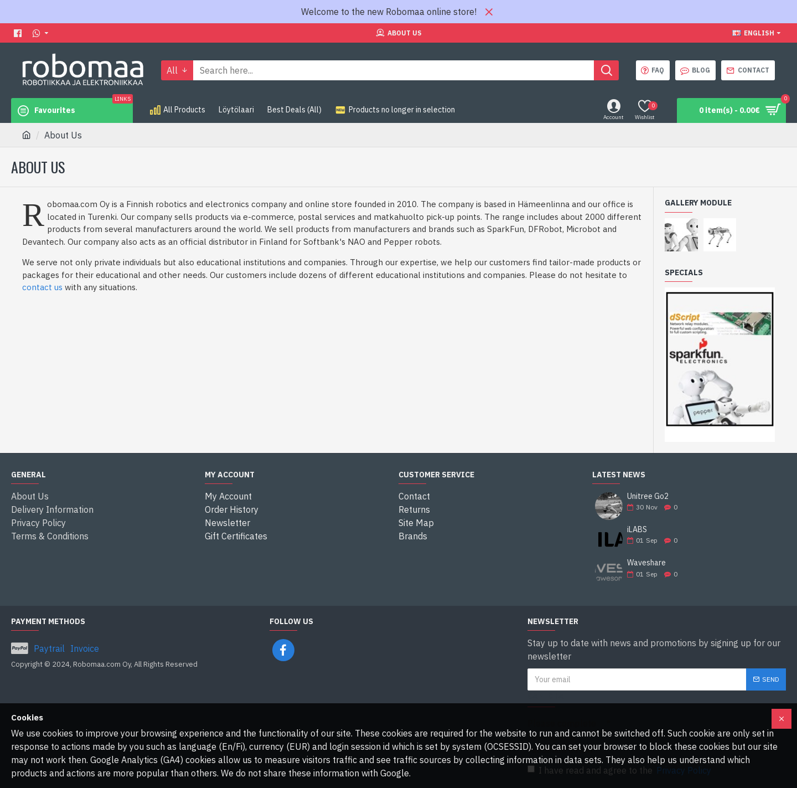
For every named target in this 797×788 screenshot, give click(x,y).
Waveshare (646, 563)
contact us (42, 287)
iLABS (637, 530)
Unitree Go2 (648, 496)
